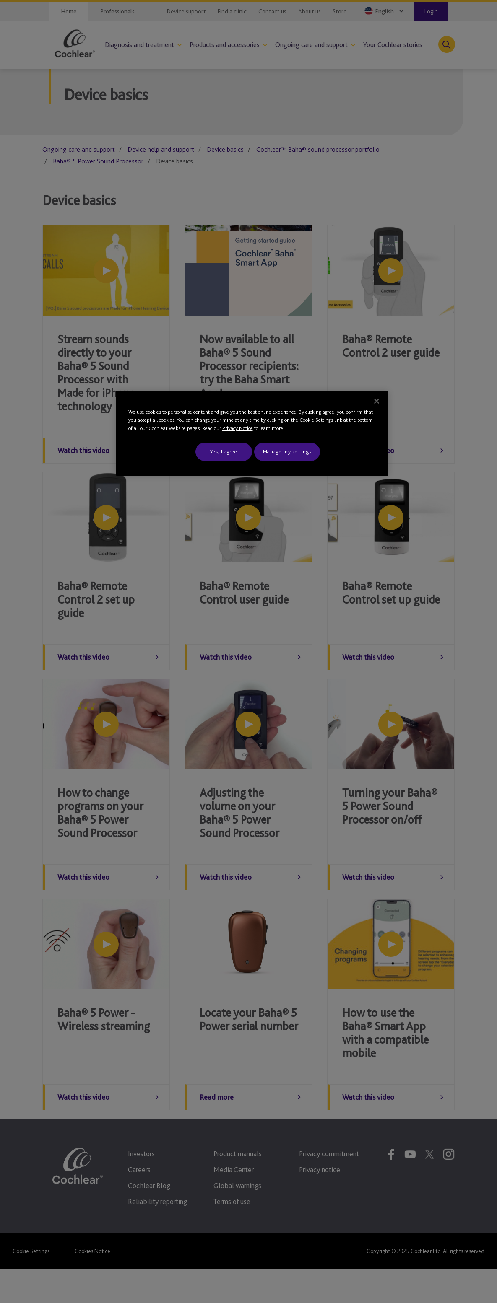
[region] (252, 433)
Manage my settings (287, 451)
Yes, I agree (223, 451)
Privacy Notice (237, 428)
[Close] (376, 401)
